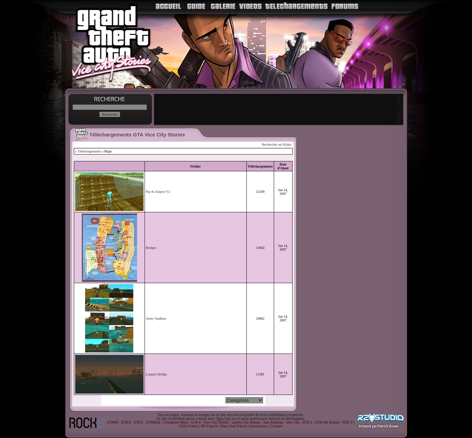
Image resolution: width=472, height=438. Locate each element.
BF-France (209, 426)
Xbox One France (233, 426)
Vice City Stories (216, 422)
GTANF (112, 422)
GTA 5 (138, 422)
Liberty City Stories (246, 422)
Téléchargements (89, 151)
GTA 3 (307, 422)
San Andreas (273, 422)
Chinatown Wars (175, 422)
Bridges (151, 248)
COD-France (189, 426)
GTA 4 (196, 422)
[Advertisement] (278, 109)
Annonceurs (259, 426)
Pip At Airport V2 (158, 192)
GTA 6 (126, 422)
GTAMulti (153, 422)
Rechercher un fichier (277, 144)
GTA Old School (327, 422)
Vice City (292, 422)
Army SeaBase (156, 318)
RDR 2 (347, 422)
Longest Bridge (156, 374)
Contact (276, 426)
